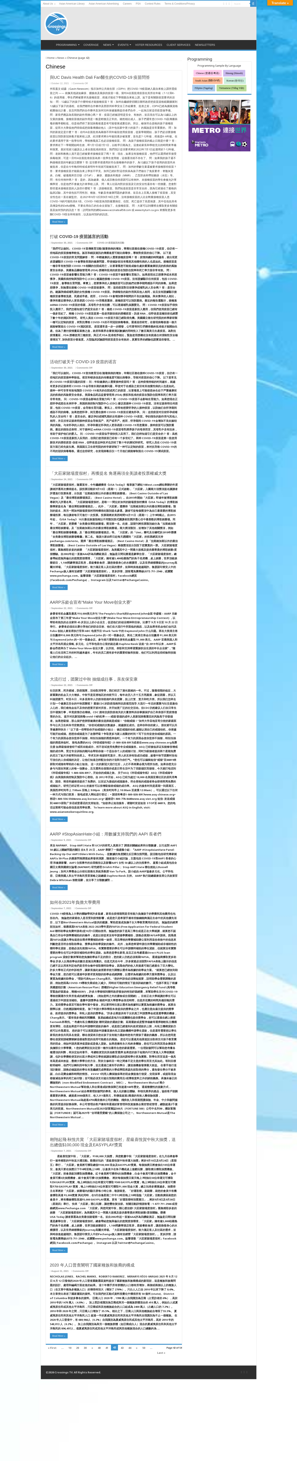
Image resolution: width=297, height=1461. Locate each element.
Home (50, 58)
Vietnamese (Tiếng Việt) (231, 88)
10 (69, 1348)
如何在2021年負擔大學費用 (75, 902)
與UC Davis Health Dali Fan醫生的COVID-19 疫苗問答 (100, 77)
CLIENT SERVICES (178, 44)
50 (143, 1348)
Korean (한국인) (234, 80)
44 (129, 1348)
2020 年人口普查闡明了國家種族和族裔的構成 (92, 1265)
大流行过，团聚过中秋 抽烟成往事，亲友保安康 (94, 679)
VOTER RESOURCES (148, 44)
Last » (161, 1353)
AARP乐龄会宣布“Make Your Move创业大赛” (91, 602)
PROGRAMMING (66, 44)
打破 (79, 236)
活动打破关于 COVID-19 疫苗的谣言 (83, 361)
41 (106, 1348)
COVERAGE (91, 44)
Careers (127, 3)
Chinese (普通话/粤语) (207, 73)
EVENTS (123, 44)
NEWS (107, 44)
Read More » (58, 221)
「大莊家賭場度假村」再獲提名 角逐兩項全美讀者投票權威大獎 (108, 473)
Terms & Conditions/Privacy (180, 3)
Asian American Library (72, 3)
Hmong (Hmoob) (234, 73)
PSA (138, 3)
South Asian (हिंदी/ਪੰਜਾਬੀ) (207, 80)
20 (77, 1348)
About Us (48, 3)
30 (85, 1348)
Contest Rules (152, 3)
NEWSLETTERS (205, 44)
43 (122, 1348)
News (60, 58)
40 (99, 1348)
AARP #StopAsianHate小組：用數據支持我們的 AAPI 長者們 (105, 834)
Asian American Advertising (104, 3)
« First (52, 1348)
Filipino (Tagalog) (204, 88)
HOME (48, 44)
